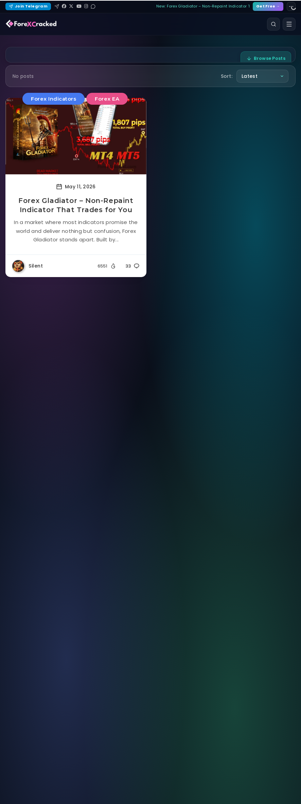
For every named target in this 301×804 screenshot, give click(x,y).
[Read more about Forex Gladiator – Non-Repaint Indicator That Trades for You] (75, 136)
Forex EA (107, 99)
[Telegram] (56, 6)
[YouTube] (79, 6)
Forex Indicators (53, 99)
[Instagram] (86, 6)
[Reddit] (93, 6)
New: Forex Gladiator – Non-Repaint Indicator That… (202, 6)
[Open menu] (289, 24)
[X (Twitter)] (71, 6)
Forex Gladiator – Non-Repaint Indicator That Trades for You (75, 205)
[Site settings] (291, 6)
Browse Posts (265, 58)
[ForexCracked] (31, 24)
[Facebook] (64, 6)
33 (132, 266)
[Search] (273, 24)
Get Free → (268, 6)
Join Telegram (28, 6)
